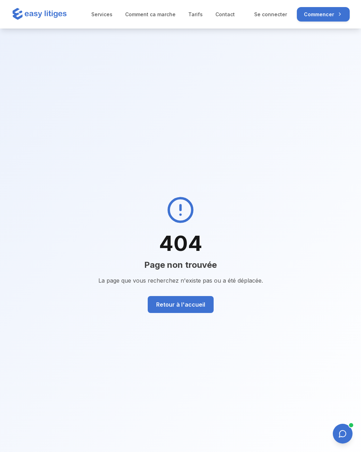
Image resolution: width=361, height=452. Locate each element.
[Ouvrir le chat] (343, 434)
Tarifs (195, 14)
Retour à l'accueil (180, 304)
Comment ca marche (150, 14)
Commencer (323, 14)
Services (101, 14)
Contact (225, 14)
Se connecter (270, 14)
